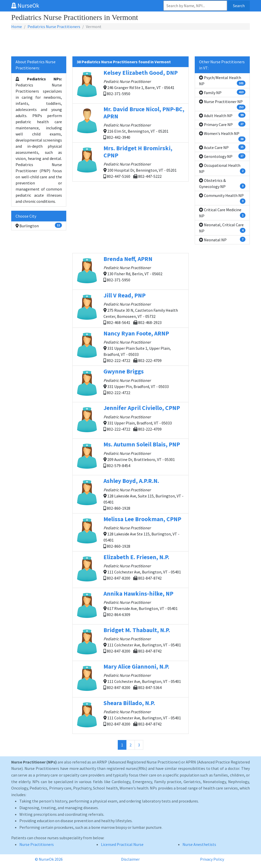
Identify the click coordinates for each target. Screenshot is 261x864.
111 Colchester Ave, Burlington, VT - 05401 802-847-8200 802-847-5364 (130, 679)
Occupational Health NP (222, 168)
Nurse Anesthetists (199, 844)
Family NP (222, 92)
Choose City (26, 216)
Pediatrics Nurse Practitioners (54, 26)
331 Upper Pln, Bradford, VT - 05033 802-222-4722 (130, 384)
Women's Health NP (222, 136)
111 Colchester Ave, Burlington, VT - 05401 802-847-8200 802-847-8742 (130, 569)
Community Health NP (222, 198)
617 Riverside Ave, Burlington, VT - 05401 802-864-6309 (130, 606)
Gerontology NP (222, 156)
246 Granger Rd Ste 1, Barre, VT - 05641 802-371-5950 (130, 85)
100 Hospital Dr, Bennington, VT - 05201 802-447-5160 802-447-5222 (130, 161)
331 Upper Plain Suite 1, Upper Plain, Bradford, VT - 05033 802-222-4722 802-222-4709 (130, 346)
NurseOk (25, 5)
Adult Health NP (222, 115)
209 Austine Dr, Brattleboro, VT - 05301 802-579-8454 (130, 457)
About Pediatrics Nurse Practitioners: (36, 64)
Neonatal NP (222, 239)
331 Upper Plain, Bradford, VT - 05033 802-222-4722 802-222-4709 (130, 420)
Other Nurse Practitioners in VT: (222, 64)
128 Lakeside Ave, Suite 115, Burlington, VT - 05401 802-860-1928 (130, 493)
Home (16, 26)
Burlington (39, 225)
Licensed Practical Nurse (122, 844)
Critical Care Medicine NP (222, 212)
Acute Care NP (222, 147)
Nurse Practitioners (36, 844)
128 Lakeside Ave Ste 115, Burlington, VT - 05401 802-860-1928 (130, 532)
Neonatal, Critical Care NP (222, 227)
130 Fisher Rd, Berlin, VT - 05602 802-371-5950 (130, 271)
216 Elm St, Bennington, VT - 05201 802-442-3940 (130, 122)
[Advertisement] (130, 43)
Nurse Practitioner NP (222, 104)
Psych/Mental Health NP (222, 80)
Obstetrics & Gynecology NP (222, 183)
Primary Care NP (222, 124)
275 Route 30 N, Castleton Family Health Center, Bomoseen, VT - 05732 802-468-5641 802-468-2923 (130, 308)
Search (239, 5)
